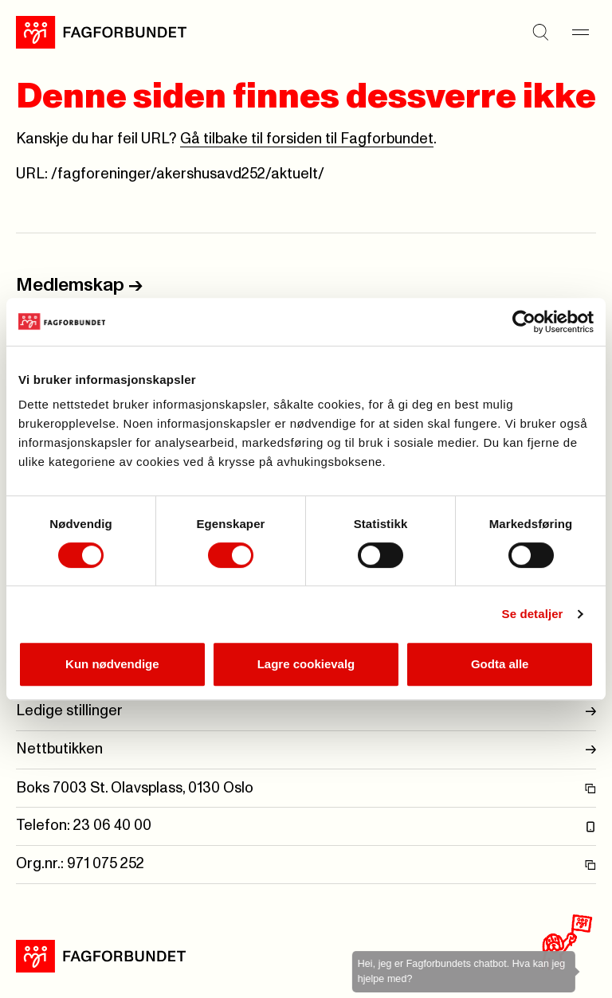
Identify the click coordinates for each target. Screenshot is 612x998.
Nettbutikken (306, 750)
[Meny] (580, 32)
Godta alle (500, 664)
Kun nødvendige (112, 664)
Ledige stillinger (306, 712)
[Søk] (540, 32)
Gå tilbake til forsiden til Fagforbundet (307, 139)
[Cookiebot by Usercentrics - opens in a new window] (524, 322)
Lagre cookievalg (306, 664)
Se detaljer (532, 613)
